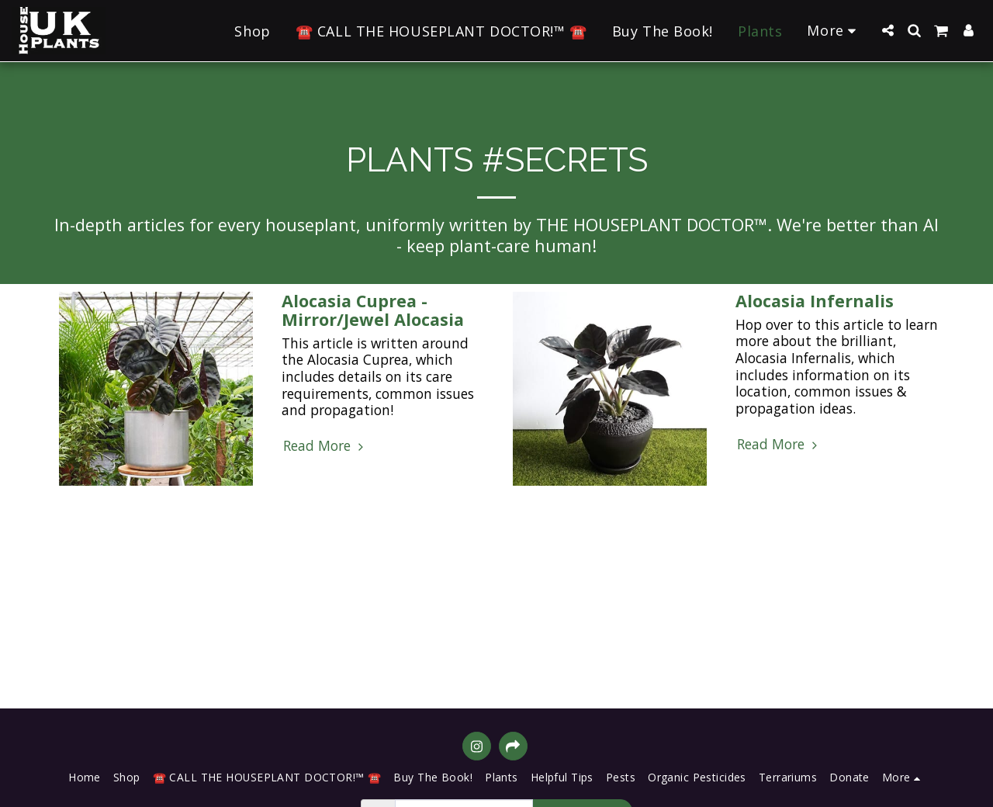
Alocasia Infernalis (814, 300)
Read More (325, 446)
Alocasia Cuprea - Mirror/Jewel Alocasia (373, 310)
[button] (887, 30)
